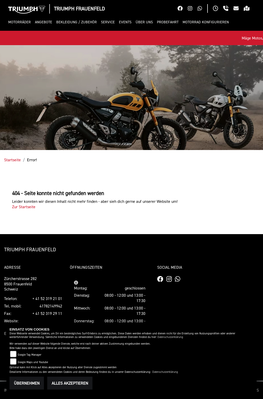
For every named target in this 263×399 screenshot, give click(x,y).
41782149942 (51, 305)
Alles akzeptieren (70, 383)
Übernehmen (27, 383)
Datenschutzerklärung (170, 337)
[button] (20, 22)
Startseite (12, 159)
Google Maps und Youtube (33, 362)
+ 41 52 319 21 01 (47, 298)
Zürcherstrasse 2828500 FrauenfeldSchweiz (20, 284)
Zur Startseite (23, 206)
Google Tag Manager (29, 354)
